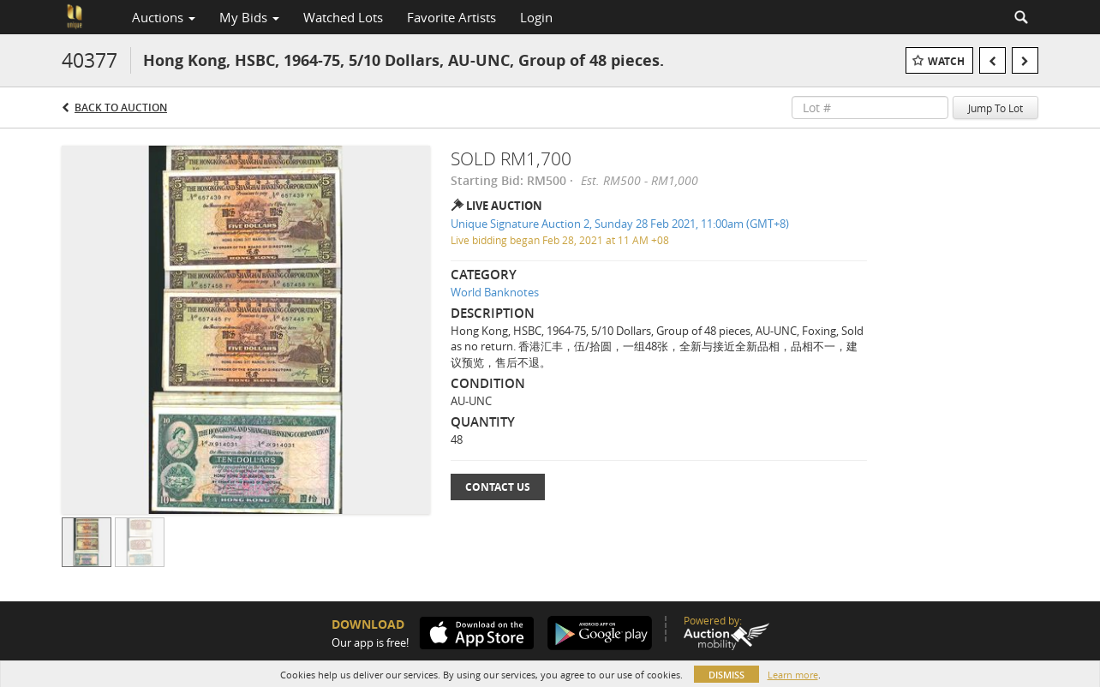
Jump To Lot (995, 108)
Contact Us (497, 487)
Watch (946, 61)
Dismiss (726, 674)
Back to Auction (121, 107)
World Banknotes (495, 292)
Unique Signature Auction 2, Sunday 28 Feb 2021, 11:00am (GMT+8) (620, 223)
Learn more (793, 674)
